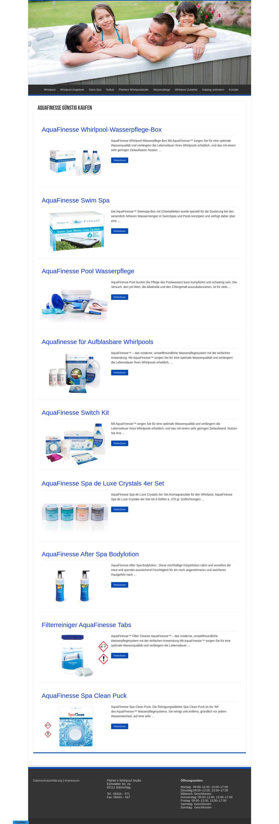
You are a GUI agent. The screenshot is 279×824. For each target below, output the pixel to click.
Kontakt (233, 89)
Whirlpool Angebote (72, 89)
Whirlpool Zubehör (186, 89)
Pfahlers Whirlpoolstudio (134, 89)
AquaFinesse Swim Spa (76, 200)
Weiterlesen (120, 160)
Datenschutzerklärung (47, 780)
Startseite (35, 89)
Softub (110, 89)
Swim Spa (95, 89)
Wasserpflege (161, 89)
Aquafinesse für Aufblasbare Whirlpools (98, 341)
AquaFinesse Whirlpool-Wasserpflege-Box (102, 129)
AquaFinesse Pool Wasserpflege (88, 271)
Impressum (72, 780)
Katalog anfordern (213, 89)
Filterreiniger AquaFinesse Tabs (86, 624)
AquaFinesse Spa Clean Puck (84, 695)
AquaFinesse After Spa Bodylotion (90, 554)
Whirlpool (49, 89)
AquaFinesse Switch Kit (75, 412)
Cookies (20, 822)
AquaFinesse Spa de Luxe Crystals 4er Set (103, 483)
